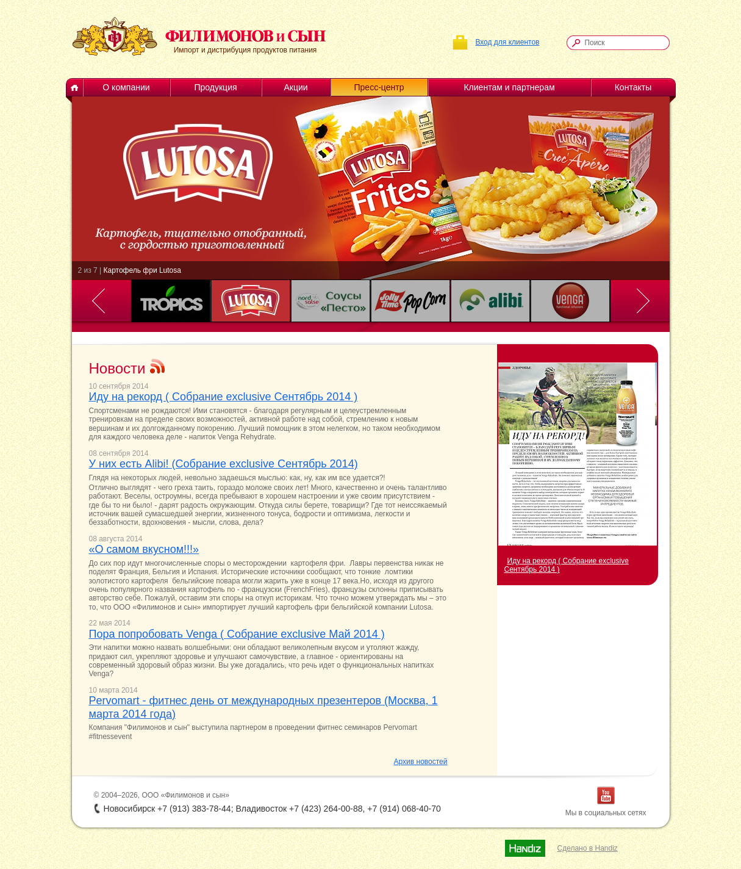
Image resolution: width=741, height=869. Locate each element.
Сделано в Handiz (587, 848)
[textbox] (624, 43)
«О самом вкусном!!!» (144, 549)
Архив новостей (421, 761)
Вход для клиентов (507, 42)
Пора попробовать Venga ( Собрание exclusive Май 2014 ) (237, 634)
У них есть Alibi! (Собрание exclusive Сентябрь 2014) (223, 464)
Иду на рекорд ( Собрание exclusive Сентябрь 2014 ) (223, 397)
